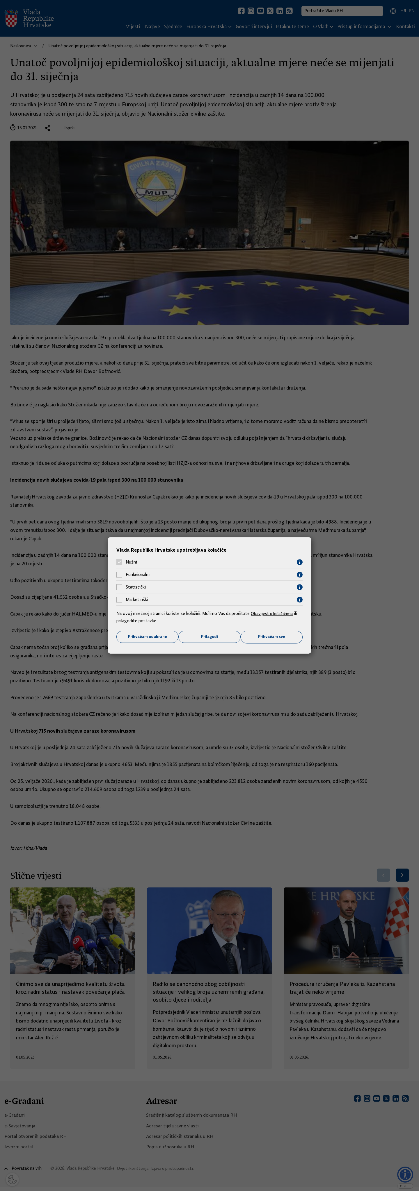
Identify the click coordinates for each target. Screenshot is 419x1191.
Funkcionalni (138, 574)
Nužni (131, 562)
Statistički (136, 587)
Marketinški (137, 599)
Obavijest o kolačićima (272, 613)
